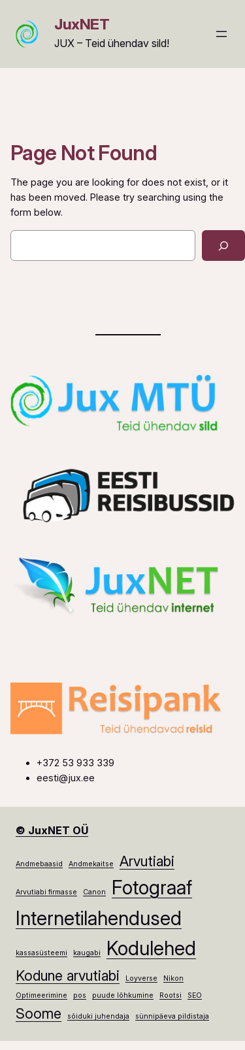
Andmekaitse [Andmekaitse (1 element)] (91, 864)
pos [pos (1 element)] (79, 995)
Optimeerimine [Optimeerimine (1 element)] (41, 995)
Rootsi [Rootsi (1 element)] (170, 995)
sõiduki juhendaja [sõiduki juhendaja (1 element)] (98, 1016)
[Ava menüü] (221, 34)
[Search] (223, 245)
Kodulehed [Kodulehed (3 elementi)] (151, 948)
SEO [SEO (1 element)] (195, 995)
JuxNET (81, 24)
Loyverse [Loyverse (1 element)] (141, 978)
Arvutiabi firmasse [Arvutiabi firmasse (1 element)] (46, 892)
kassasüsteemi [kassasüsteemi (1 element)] (41, 953)
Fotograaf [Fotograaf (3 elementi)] (152, 887)
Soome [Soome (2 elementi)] (38, 1013)
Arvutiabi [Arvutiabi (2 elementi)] (147, 861)
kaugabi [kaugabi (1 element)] (87, 953)
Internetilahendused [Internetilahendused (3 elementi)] (99, 918)
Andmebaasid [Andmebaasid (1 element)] (39, 864)
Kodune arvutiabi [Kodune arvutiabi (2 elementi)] (68, 975)
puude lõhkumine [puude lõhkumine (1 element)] (123, 995)
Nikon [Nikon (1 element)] (173, 978)
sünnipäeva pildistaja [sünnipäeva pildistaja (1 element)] (172, 1016)
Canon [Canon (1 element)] (94, 892)
